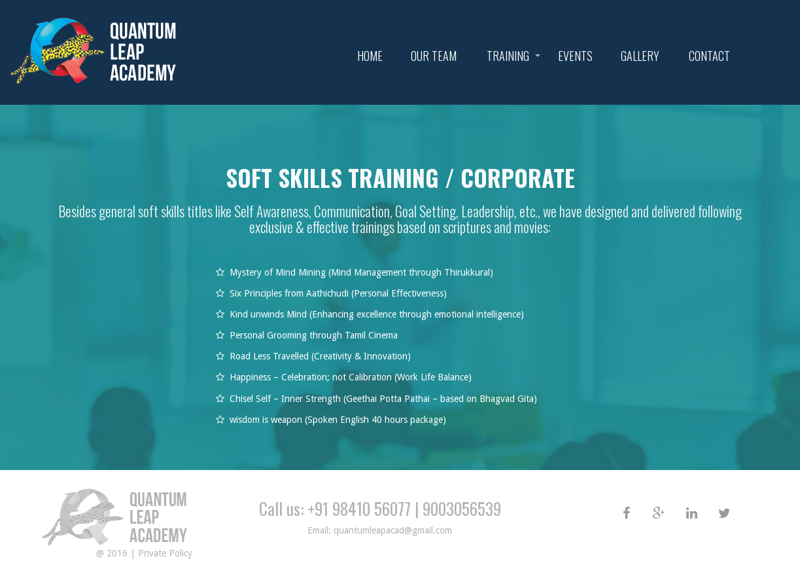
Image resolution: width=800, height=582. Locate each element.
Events (575, 55)
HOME (370, 55)
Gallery (640, 55)
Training (508, 55)
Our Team (434, 55)
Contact (709, 55)
